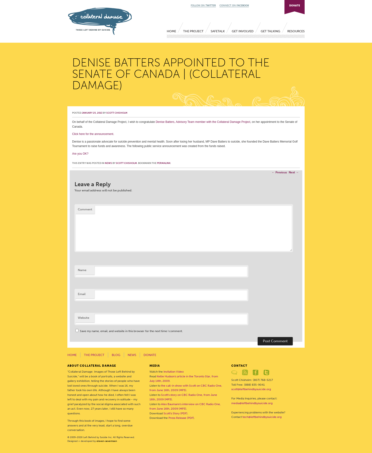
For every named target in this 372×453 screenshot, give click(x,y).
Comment (85, 209)
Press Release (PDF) (181, 418)
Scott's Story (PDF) (175, 413)
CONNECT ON (234, 5)
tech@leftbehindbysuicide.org (262, 417)
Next (294, 172)
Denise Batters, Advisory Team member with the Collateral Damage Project (203, 122)
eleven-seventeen (107, 441)
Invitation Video (173, 371)
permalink (163, 163)
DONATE (294, 5)
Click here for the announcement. (93, 134)
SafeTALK (218, 31)
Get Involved (243, 31)
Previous (279, 172)
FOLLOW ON (203, 5)
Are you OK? (80, 153)
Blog (116, 355)
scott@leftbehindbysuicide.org (251, 389)
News (108, 163)
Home (171, 31)
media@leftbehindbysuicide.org (252, 403)
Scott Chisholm (116, 112)
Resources (296, 31)
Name (82, 270)
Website (83, 317)
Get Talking (270, 31)
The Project (193, 31)
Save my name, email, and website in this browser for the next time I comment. (131, 331)
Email (81, 294)
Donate (150, 355)
